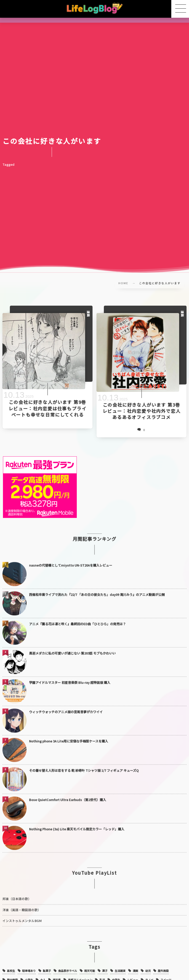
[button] (180, 9)
